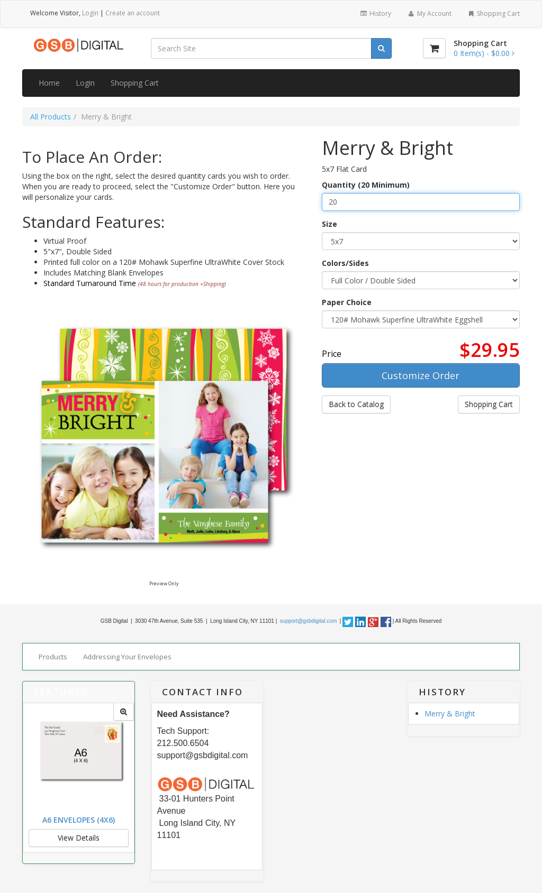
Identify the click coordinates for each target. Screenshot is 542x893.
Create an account (132, 12)
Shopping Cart (493, 13)
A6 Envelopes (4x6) (78, 820)
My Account (429, 13)
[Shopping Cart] (434, 48)
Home (49, 83)
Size (329, 224)
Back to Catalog (356, 404)
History (375, 13)
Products (53, 656)
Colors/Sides (345, 263)
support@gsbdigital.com (307, 621)
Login (90, 12)
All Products (50, 117)
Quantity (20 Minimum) (366, 185)
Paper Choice (347, 302)
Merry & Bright (449, 713)
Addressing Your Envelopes (127, 656)
